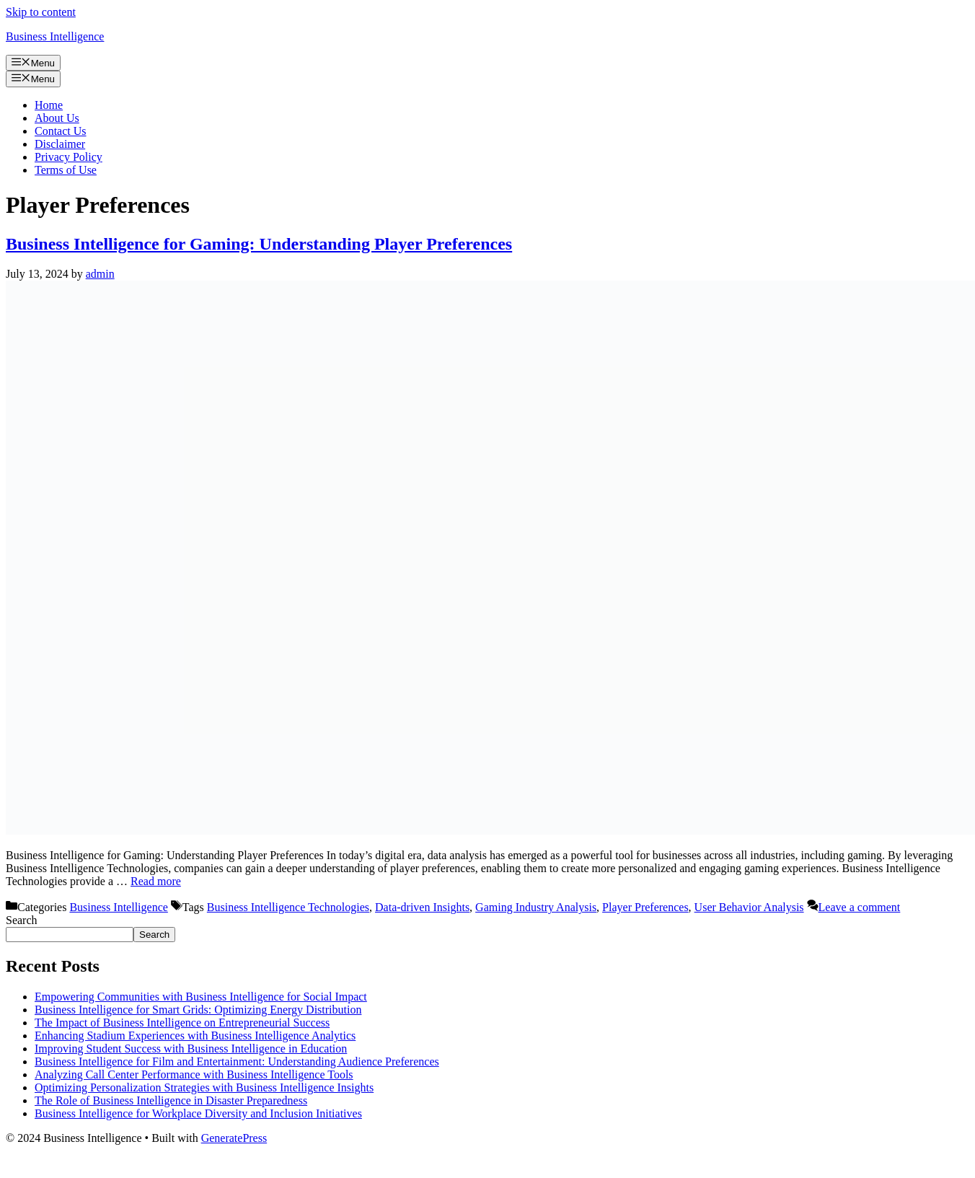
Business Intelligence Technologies (288, 907)
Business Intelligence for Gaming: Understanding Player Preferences (259, 243)
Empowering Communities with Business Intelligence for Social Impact (201, 996)
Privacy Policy (68, 157)
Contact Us (61, 131)
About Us (57, 118)
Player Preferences (645, 907)
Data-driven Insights (422, 907)
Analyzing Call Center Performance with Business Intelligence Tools (194, 1074)
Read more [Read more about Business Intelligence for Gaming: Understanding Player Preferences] (156, 881)
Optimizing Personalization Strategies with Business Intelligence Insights (204, 1087)
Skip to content (41, 12)
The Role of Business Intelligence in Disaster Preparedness (171, 1100)
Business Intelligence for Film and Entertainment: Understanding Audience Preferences (237, 1061)
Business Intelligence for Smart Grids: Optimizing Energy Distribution (198, 1009)
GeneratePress (234, 1138)
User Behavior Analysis (749, 907)
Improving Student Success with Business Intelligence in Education (191, 1048)
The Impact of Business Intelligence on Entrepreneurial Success (182, 1022)
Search (22, 920)
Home (49, 105)
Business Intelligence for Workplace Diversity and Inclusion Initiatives (198, 1113)
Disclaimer (60, 144)
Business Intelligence (55, 36)
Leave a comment (860, 907)
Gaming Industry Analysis (535, 907)
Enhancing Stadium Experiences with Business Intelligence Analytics (195, 1035)
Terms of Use (66, 170)
